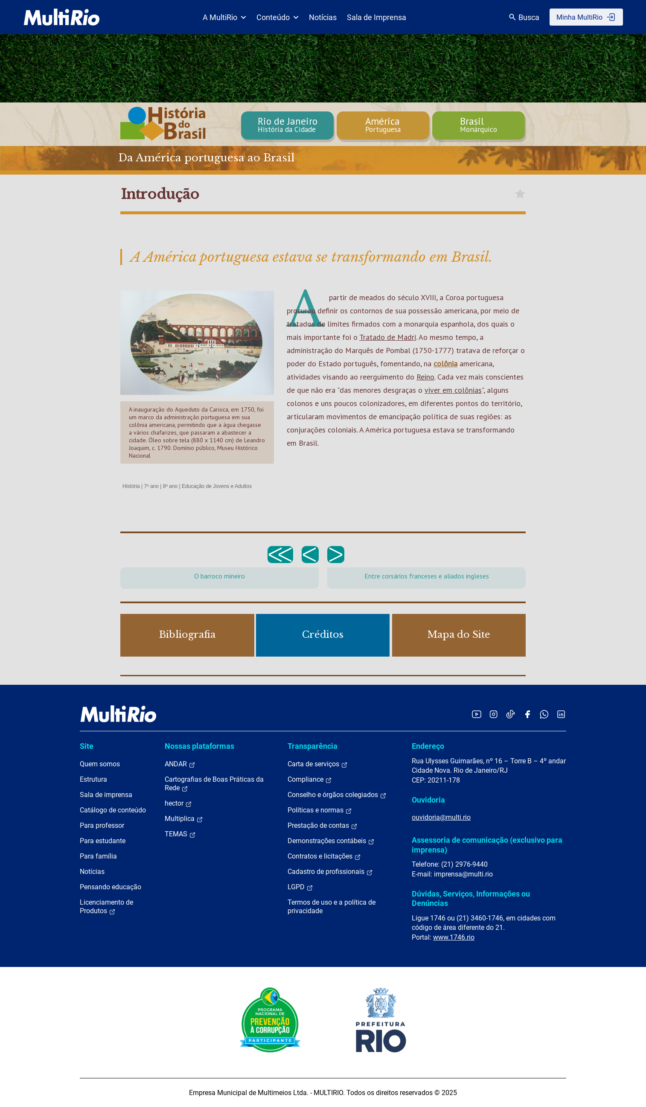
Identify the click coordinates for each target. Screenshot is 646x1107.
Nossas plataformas (199, 746)
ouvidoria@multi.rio (441, 817)
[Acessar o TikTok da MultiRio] (510, 714)
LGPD (300, 887)
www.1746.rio (453, 937)
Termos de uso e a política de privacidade (331, 906)
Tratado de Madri (387, 337)
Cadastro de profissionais (330, 871)
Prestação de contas (323, 825)
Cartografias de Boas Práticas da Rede (214, 783)
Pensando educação (110, 887)
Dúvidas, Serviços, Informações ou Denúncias (471, 898)
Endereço (428, 746)
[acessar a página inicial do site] (61, 17)
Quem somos (100, 764)
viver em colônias (453, 390)
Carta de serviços (318, 764)
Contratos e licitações (324, 856)
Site (86, 746)
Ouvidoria (428, 799)
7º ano (151, 486)
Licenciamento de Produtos (106, 906)
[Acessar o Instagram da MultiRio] (493, 714)
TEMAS (180, 834)
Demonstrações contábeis (331, 841)
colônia (445, 363)
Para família (98, 856)
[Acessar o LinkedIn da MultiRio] (561, 714)
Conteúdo (277, 17)
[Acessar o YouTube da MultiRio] (476, 714)
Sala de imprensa (106, 795)
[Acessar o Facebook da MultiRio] (527, 714)
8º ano (170, 486)
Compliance (310, 779)
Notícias (323, 17)
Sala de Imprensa (376, 17)
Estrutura (93, 779)
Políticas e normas (320, 810)
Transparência (313, 746)
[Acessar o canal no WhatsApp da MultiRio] (544, 714)
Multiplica (184, 819)
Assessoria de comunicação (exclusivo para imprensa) (487, 844)
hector (178, 803)
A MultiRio (224, 17)
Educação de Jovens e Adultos (217, 486)
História (131, 486)
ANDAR (180, 764)
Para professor (102, 825)
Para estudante (102, 841)
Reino (425, 377)
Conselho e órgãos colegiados (337, 795)
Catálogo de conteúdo (113, 810)
